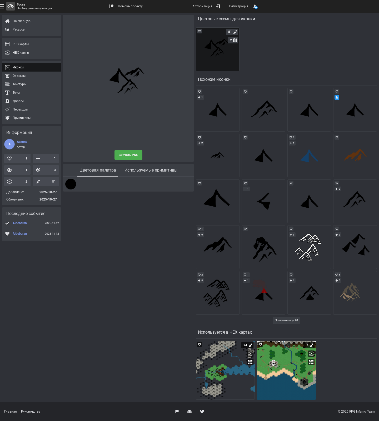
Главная (10, 411)
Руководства (31, 411)
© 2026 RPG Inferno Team (356, 411)
